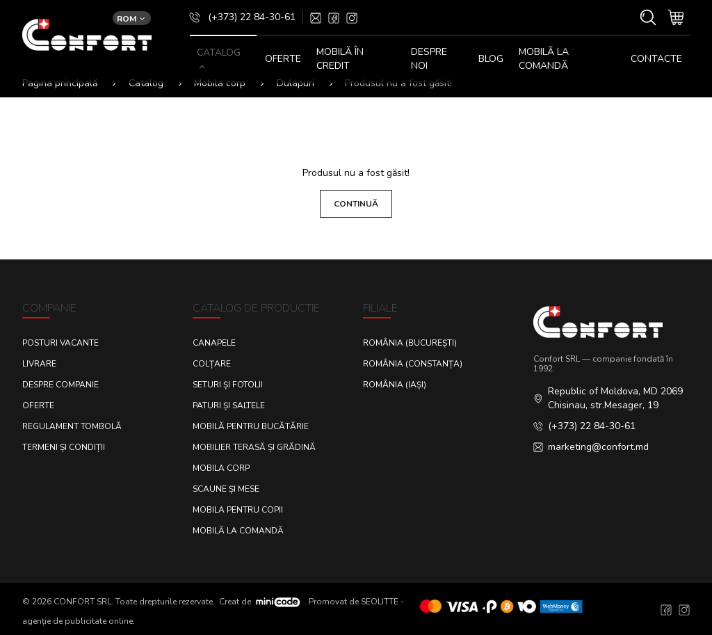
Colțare (212, 363)
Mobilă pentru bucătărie (251, 426)
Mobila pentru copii (238, 509)
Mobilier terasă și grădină (254, 447)
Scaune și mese (226, 489)
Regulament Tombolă (72, 426)
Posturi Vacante (60, 342)
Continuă (356, 203)
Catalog (146, 83)
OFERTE (283, 58)
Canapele (214, 342)
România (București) (410, 342)
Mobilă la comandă (544, 58)
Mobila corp (219, 83)
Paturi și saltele (229, 405)
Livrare (39, 363)
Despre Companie (60, 384)
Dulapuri (295, 83)
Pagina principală (59, 83)
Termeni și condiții (63, 447)
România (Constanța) (412, 363)
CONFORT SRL (82, 600)
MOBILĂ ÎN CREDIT (340, 58)
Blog (490, 58)
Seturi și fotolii (228, 384)
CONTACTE (656, 58)
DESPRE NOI (429, 58)
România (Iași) (394, 384)
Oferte (38, 405)
